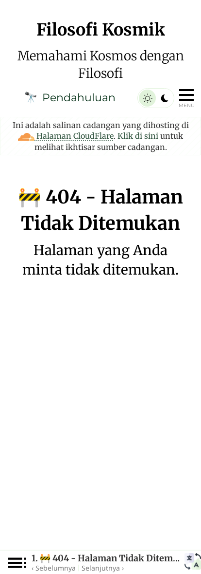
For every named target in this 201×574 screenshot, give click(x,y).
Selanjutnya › (103, 568)
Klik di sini (137, 136)
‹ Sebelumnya (54, 568)
